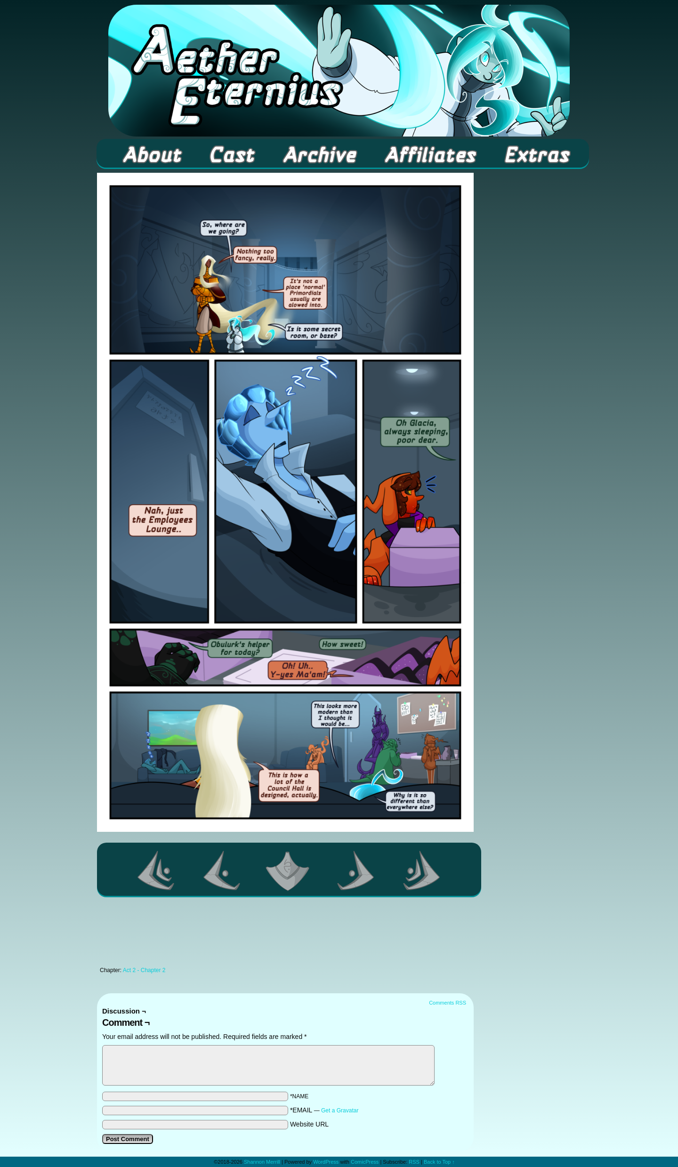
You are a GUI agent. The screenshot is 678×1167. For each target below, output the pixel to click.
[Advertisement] (285, 934)
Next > (355, 870)
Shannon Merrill (262, 1162)
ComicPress (365, 1162)
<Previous (222, 870)
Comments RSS (447, 1003)
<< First (156, 870)
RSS (414, 1162)
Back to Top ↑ (439, 1162)
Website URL (309, 1124)
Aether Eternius (339, 71)
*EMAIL (324, 1110)
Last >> (421, 870)
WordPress (326, 1162)
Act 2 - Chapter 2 (144, 970)
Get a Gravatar (339, 1110)
